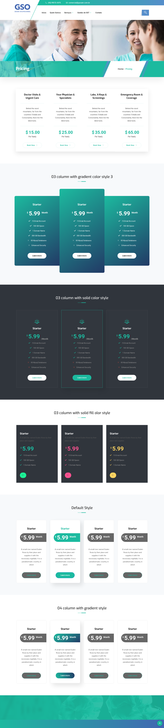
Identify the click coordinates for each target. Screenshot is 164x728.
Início (44, 13)
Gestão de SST (85, 13)
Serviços (69, 13)
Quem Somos (55, 13)
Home (121, 69)
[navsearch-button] (145, 13)
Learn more (37, 256)
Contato (99, 13)
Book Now (32, 145)
